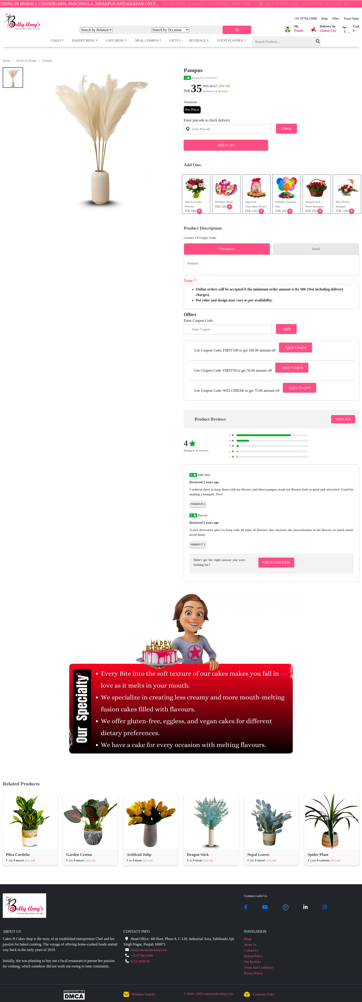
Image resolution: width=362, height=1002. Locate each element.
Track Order (351, 18)
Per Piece (192, 110)
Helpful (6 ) (198, 503)
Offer (335, 18)
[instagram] (324, 908)
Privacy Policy (253, 973)
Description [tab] (226, 249)
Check (286, 128)
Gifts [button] (173, 40)
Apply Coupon (295, 347)
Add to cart (226, 145)
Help (324, 18)
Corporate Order (263, 994)
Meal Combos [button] (146, 40)
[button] (293, 29)
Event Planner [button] (230, 40)
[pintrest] (285, 908)
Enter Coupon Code (198, 320)
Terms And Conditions (258, 967)
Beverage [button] (197, 40)
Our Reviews (252, 962)
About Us (250, 944)
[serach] (237, 30)
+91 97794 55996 (305, 18)
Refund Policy (253, 956)
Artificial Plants (26, 60)
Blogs (248, 939)
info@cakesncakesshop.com (149, 950)
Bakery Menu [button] (83, 40)
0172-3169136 (140, 961)
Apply (286, 329)
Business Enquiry (143, 994)
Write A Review (276, 562)
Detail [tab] (316, 249)
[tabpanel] (271, 263)
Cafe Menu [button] (115, 40)
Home (7, 60)
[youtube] (265, 908)
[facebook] (245, 908)
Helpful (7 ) (198, 544)
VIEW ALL (343, 419)
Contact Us (251, 950)
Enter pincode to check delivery (207, 120)
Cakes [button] (56, 40)
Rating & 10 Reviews (200, 77)
